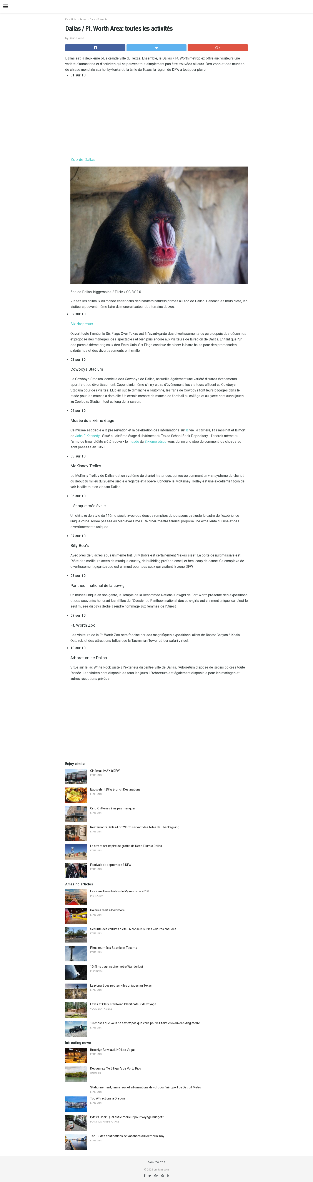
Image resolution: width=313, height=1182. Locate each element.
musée (134, 441)
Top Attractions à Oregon (107, 1098)
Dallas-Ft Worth (98, 19)
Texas (83, 19)
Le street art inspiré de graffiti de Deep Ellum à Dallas (126, 846)
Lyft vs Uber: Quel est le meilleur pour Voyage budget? (127, 1117)
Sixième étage (155, 441)
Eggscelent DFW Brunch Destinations (115, 789)
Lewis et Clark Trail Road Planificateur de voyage (123, 1004)
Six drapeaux (81, 324)
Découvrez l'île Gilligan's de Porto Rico (115, 1068)
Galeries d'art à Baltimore (107, 910)
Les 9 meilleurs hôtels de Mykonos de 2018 (119, 891)
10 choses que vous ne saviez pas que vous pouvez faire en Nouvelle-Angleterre (145, 1023)
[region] (159, 116)
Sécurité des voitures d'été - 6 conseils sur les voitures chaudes (133, 929)
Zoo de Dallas (82, 159)
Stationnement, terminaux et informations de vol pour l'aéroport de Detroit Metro (145, 1087)
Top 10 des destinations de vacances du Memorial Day (127, 1136)
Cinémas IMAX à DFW (105, 771)
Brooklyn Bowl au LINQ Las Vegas (112, 1050)
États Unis (70, 19)
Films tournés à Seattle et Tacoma (113, 947)
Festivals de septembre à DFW (110, 865)
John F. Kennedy (87, 436)
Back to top (157, 1162)
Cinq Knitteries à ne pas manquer (112, 808)
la (187, 430)
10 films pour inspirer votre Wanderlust (116, 966)
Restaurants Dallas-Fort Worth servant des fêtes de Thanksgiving (134, 827)
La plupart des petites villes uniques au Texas (121, 985)
